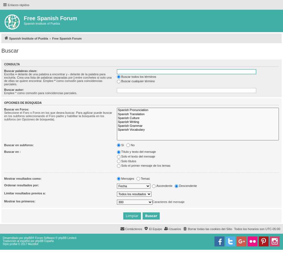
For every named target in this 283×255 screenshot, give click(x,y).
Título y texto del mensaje (136, 151)
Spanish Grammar (197, 126)
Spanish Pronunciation (197, 110)
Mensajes (125, 178)
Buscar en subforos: (19, 145)
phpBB (28, 237)
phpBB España (44, 241)
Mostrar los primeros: (19, 201)
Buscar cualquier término (136, 81)
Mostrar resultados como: (22, 178)
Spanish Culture (197, 118)
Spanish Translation (197, 114)
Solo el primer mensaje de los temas (144, 165)
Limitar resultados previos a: (25, 193)
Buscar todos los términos (136, 76)
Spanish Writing (197, 122)
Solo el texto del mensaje (136, 156)
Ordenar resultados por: (21, 185)
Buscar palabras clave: (20, 71)
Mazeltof (33, 244)
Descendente (186, 185)
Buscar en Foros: (16, 109)
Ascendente (162, 185)
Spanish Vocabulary (197, 130)
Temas (143, 178)
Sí (120, 145)
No (130, 145)
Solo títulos (126, 161)
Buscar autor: (14, 89)
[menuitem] (207, 229)
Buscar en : (12, 151)
